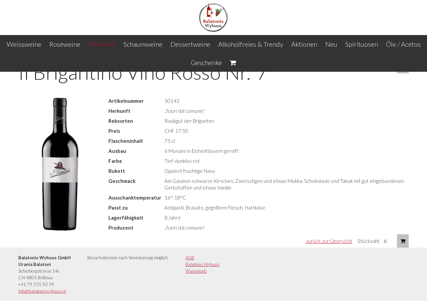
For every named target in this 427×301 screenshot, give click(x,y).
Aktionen (304, 44)
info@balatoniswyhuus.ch (42, 291)
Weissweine (24, 44)
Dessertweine (190, 44)
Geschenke (206, 62)
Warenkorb (195, 271)
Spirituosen (361, 44)
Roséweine (64, 44)
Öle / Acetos (403, 44)
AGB (189, 257)
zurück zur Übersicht (329, 241)
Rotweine (101, 44)
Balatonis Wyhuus (202, 264)
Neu (331, 44)
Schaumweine (142, 44)
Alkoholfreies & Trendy (250, 44)
